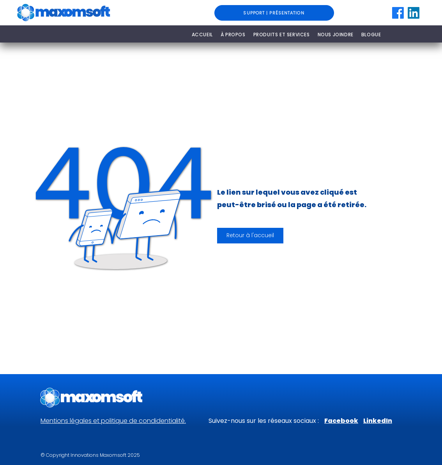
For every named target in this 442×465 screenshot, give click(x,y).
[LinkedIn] (413, 13)
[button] (250, 235)
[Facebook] (398, 13)
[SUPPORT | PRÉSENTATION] (274, 13)
